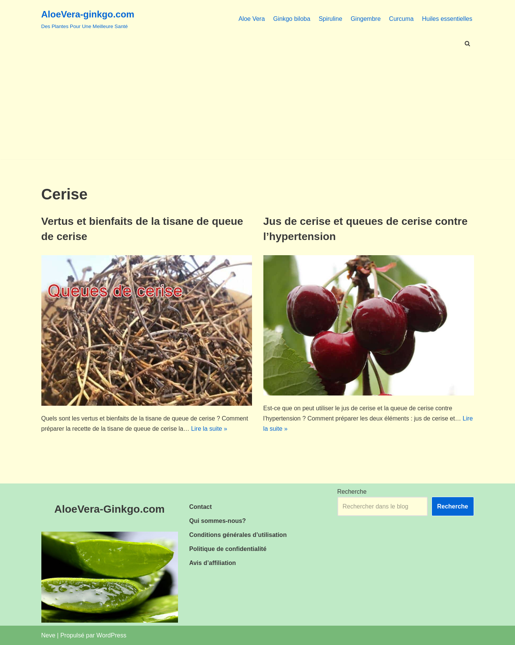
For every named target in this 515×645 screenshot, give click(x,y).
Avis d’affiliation (212, 563)
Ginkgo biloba (291, 19)
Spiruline (330, 19)
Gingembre (366, 19)
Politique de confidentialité (228, 549)
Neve (48, 635)
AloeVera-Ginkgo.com (109, 509)
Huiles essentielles (447, 19)
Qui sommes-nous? (217, 521)
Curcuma (401, 19)
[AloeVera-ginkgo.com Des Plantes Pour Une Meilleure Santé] (87, 19)
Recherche (352, 491)
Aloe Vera (251, 19)
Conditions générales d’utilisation (238, 535)
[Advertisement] (257, 106)
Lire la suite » (209, 428)
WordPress (111, 635)
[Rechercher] (467, 43)
